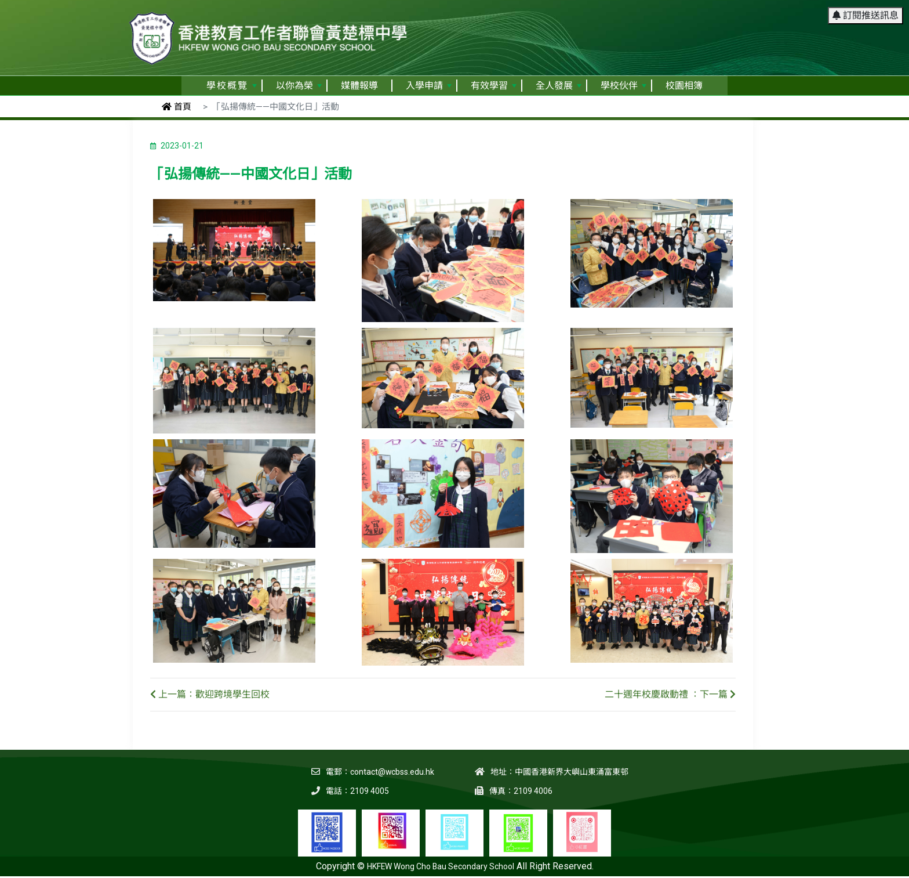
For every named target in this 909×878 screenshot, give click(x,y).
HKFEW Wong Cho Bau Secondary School (440, 866)
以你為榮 (299, 86)
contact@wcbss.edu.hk (392, 771)
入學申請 (429, 86)
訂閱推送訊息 (865, 14)
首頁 (176, 107)
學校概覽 (231, 86)
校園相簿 (684, 86)
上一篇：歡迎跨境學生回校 (210, 694)
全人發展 (558, 86)
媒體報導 (359, 86)
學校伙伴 (623, 86)
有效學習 (494, 86)
